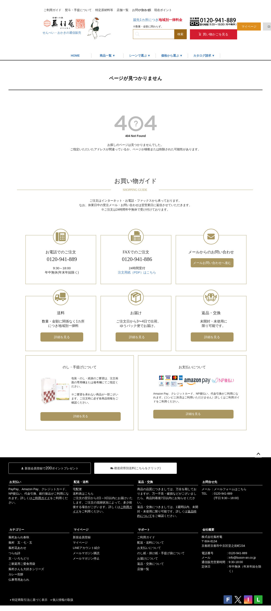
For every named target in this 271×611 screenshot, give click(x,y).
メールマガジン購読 (86, 553)
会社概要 (208, 529)
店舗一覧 (123, 10)
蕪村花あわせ (17, 548)
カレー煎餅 (15, 574)
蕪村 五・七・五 (20, 542)
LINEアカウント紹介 (86, 548)
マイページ (249, 26)
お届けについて (147, 558)
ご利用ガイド (52, 10)
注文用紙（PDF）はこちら (137, 272)
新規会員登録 (82, 537)
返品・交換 (145, 482)
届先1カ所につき (157, 20)
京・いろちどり (18, 558)
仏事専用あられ (18, 579)
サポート (144, 529)
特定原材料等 (104, 10)
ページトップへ (258, 454)
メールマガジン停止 (86, 558)
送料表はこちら (83, 493)
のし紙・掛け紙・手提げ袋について (161, 553)
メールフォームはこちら (230, 489)
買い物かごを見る (213, 34)
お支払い (15, 482)
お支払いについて (149, 548)
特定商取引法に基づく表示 (29, 599)
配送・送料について (150, 542)
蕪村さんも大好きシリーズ (26, 569)
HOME (75, 55)
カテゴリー (16, 529)
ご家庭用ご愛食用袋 (21, 563)
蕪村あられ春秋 (18, 537)
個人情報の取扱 (63, 599)
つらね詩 (14, 553)
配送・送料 (81, 482)
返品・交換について (150, 563)
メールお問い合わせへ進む (212, 263)
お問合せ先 (209, 482)
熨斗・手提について (78, 10)
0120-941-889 (223, 493)
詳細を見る (62, 337)
